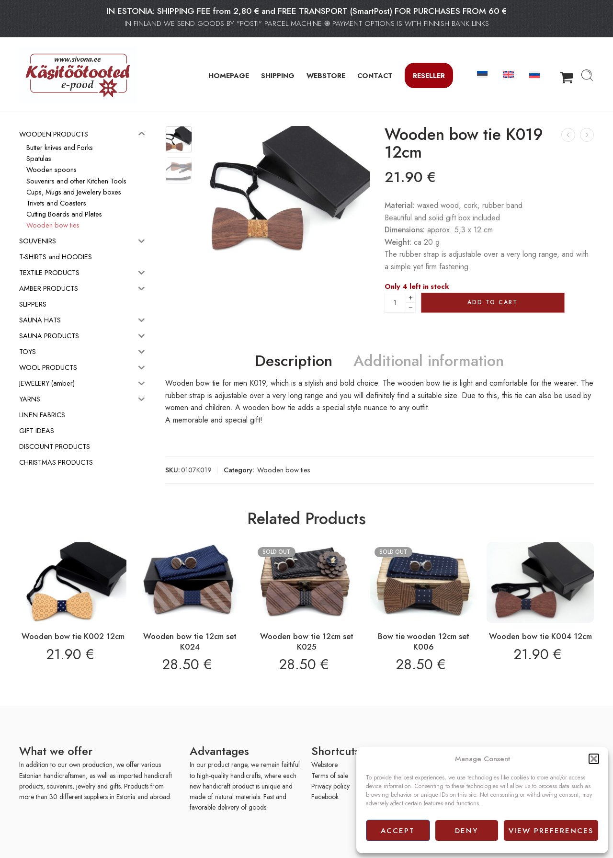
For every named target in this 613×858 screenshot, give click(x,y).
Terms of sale (329, 775)
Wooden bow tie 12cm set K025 (306, 641)
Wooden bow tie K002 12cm (73, 636)
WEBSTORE (325, 75)
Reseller (429, 75)
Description (293, 361)
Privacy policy (330, 786)
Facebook (325, 796)
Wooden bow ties (283, 470)
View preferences (551, 830)
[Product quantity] (395, 303)
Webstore (324, 764)
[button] (594, 759)
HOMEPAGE (228, 75)
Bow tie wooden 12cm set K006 (423, 641)
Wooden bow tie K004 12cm (540, 636)
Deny (466, 830)
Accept (398, 830)
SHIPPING (278, 75)
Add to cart (492, 302)
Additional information (428, 361)
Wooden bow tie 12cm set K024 (190, 641)
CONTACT (375, 75)
